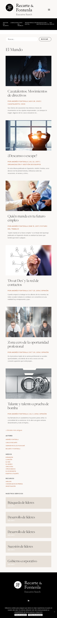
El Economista (11, 471)
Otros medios (10, 469)
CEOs (23, 104)
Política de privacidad (35, 615)
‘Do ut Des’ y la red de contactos (23, 282)
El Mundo (9, 464)
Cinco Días (9, 466)
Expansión (9, 457)
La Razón (9, 459)
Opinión (45, 291)
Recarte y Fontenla (13, 449)
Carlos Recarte (11, 442)
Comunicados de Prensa (14, 484)
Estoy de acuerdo (20, 615)
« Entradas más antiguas (14, 430)
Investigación (11, 486)
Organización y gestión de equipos (24, 164)
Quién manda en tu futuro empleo (26, 218)
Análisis (8, 481)
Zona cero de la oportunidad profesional (28, 344)
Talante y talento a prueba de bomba (28, 405)
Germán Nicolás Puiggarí (15, 445)
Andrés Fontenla (20, 101)
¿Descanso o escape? (22, 155)
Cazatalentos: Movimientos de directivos (27, 93)
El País (8, 462)
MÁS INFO (11, 506)
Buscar (44, 39)
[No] (54, 612)
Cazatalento (14, 104)
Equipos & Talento (12, 473)
